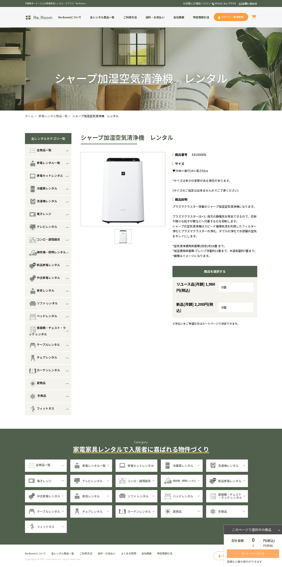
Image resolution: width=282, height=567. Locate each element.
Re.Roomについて (69, 17)
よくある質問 (128, 553)
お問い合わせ (249, 3)
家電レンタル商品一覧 (53, 116)
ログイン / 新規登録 (232, 17)
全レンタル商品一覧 (102, 17)
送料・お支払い (155, 17)
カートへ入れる (255, 553)
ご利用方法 (130, 17)
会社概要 (178, 17)
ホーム (29, 116)
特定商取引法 (201, 17)
